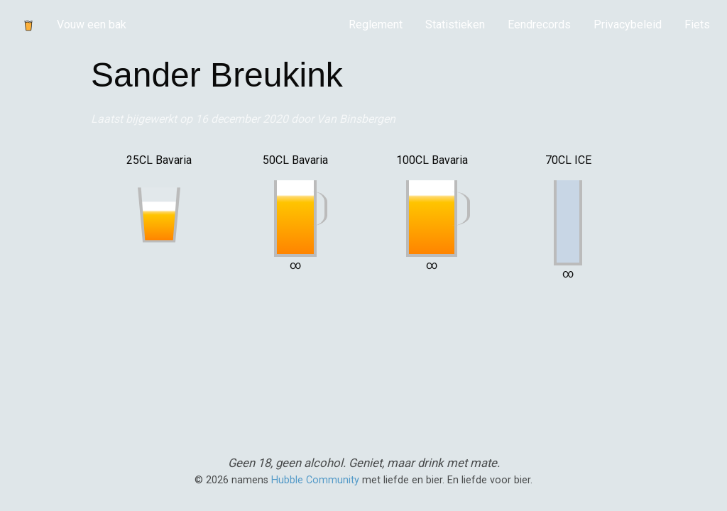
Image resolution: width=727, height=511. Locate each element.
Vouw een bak (91, 24)
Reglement (376, 24)
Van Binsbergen (356, 119)
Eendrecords (539, 24)
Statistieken (455, 24)
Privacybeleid (628, 24)
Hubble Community (315, 480)
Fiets (697, 24)
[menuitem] (375, 24)
